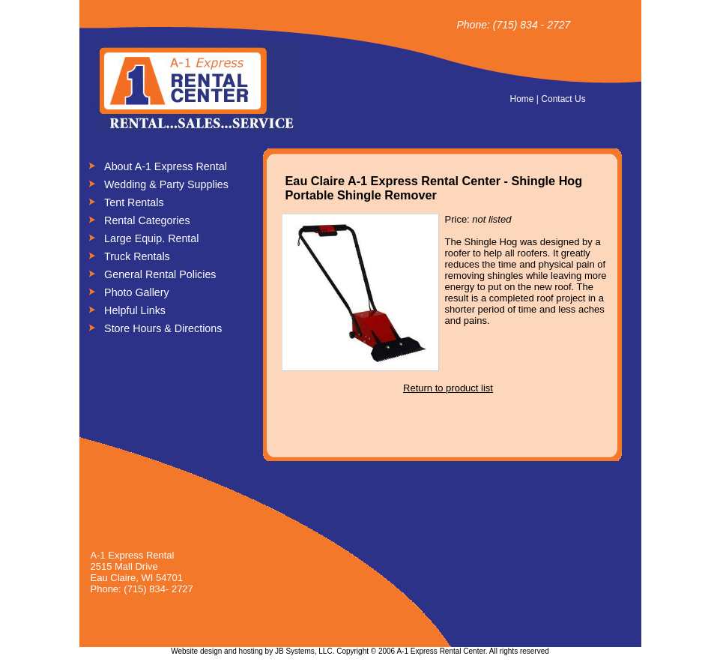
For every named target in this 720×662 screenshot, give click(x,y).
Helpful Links (135, 310)
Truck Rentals (137, 256)
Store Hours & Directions (163, 328)
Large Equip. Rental (151, 238)
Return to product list (448, 388)
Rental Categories (147, 220)
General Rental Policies (160, 274)
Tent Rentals (133, 202)
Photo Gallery (136, 292)
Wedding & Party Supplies (166, 184)
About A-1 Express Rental (165, 166)
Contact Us (563, 99)
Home (522, 99)
